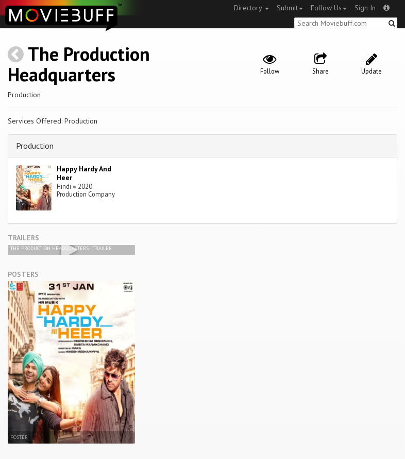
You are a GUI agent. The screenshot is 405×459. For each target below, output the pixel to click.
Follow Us (329, 7)
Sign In (365, 7)
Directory (251, 7)
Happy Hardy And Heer (84, 173)
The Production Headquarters (79, 64)
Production (35, 145)
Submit (290, 7)
